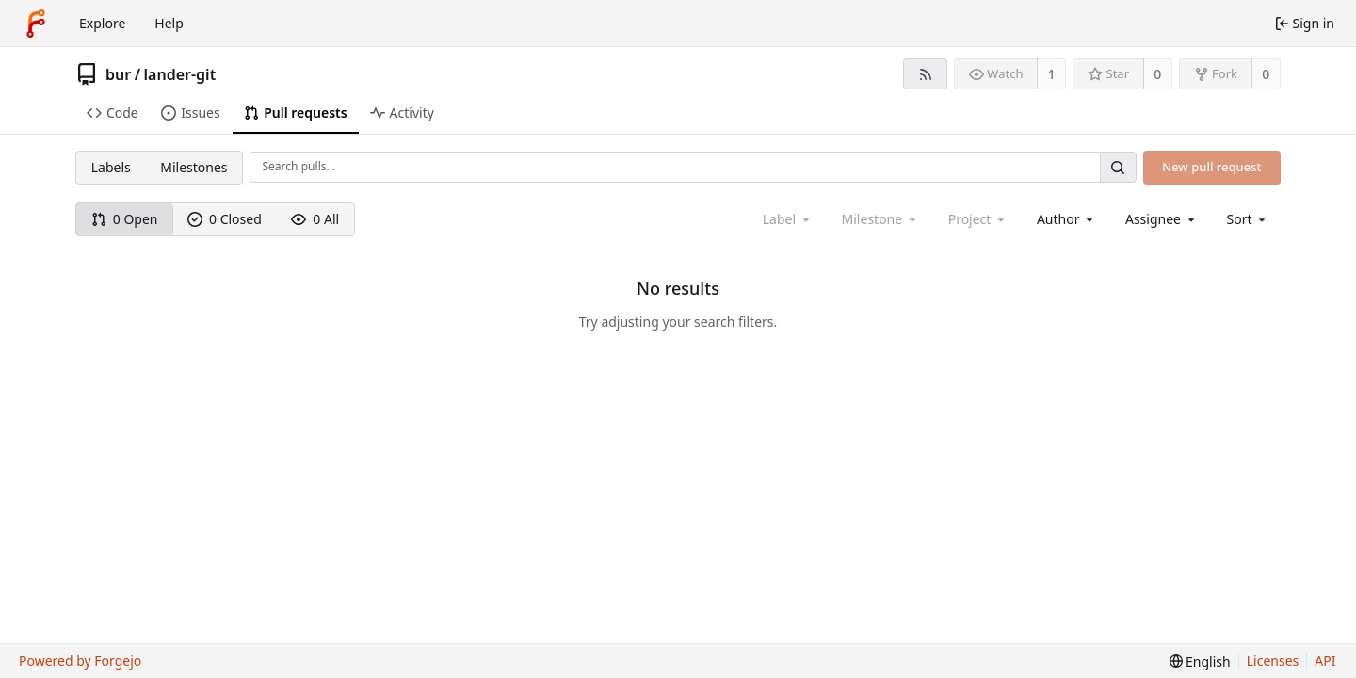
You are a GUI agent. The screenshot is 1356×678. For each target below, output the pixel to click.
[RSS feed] (925, 73)
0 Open (124, 219)
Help (169, 23)
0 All (315, 219)
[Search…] (1118, 167)
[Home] (35, 23)
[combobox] (1066, 219)
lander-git (180, 74)
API (1325, 661)
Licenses (1273, 661)
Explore (102, 23)
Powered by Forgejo (80, 661)
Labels (111, 167)
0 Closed (224, 219)
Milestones (193, 167)
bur (118, 74)
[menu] (1248, 219)
